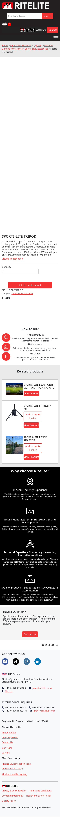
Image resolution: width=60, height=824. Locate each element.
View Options (31, 393)
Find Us (9, 691)
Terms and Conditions (40, 790)
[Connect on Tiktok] (16, 661)
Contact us (30, 634)
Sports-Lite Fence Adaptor (35, 439)
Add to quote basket (30, 285)
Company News (10, 737)
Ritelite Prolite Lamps (12, 768)
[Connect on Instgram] (27, 661)
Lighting (38, 45)
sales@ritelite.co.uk (42, 688)
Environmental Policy (12, 795)
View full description (12, 258)
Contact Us (7, 742)
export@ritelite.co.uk (44, 710)
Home (5, 45)
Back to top (49, 644)
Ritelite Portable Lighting (14, 774)
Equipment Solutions (20, 45)
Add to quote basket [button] (32, 416)
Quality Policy (9, 800)
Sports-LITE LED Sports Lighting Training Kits (39, 386)
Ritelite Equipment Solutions (16, 763)
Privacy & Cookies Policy (14, 790)
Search (47, 16)
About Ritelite (9, 732)
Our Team (7, 747)
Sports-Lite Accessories (36, 48)
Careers (6, 752)
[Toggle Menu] (55, 37)
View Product (31, 425)
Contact (53, 29)
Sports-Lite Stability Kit (37, 407)
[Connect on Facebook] (5, 661)
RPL (23, 31)
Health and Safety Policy (38, 795)
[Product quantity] (20, 271)
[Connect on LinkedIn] (38, 661)
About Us (41, 29)
